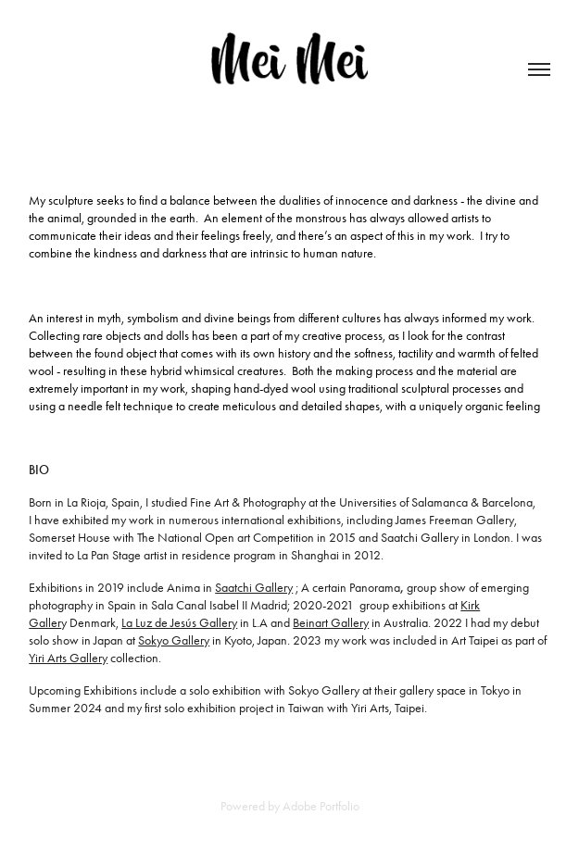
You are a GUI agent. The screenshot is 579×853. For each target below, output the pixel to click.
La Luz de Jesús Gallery (179, 623)
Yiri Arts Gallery (68, 658)
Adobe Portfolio (321, 806)
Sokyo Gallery (173, 640)
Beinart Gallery (331, 623)
